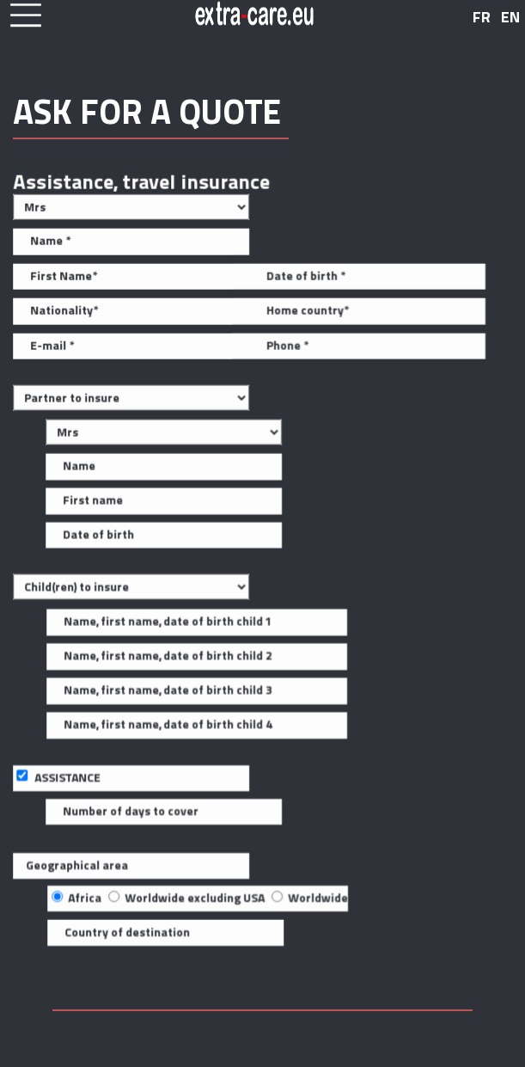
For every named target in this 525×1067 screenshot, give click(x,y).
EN (510, 17)
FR (482, 17)
